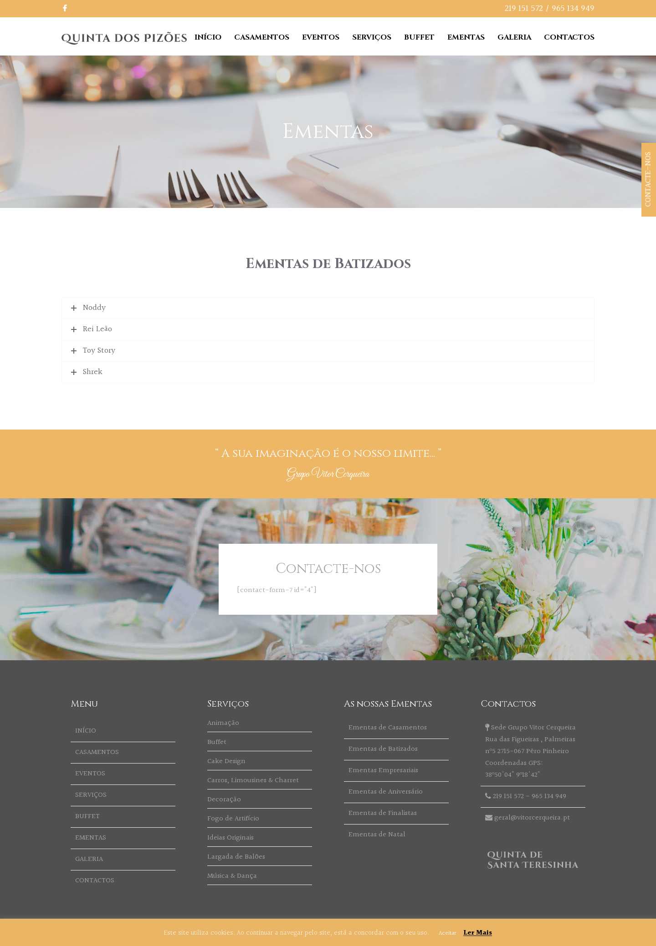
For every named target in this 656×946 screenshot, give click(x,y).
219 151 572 (524, 8)
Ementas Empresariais (383, 770)
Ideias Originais (230, 838)
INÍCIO (208, 37)
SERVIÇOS (371, 37)
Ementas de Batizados (383, 749)
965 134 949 (573, 8)
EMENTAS (466, 37)
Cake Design (226, 761)
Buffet (216, 742)
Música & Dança (232, 876)
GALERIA (514, 37)
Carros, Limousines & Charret (253, 780)
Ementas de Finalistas (382, 813)
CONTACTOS (569, 37)
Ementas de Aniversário (385, 792)
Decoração (224, 799)
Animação (223, 723)
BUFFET (419, 37)
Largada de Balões (236, 857)
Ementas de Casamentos (387, 728)
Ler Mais (477, 933)
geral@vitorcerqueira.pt (532, 818)
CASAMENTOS (261, 37)
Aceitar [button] (447, 933)
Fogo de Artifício (233, 819)
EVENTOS (320, 37)
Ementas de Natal (376, 834)
